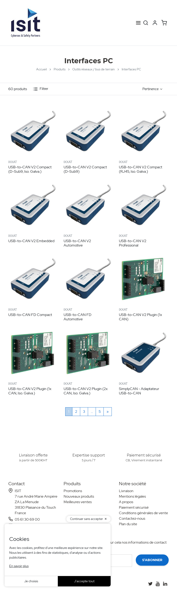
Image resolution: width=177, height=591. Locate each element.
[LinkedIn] (165, 583)
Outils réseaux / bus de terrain (93, 69)
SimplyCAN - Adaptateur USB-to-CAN (139, 391)
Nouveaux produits (79, 496)
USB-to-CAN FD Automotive (77, 316)
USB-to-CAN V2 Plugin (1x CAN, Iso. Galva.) (29, 391)
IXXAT (12, 162)
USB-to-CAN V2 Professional (132, 243)
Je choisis (31, 581)
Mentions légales (132, 496)
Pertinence (150, 89)
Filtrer (40, 89)
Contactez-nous (132, 518)
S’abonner (152, 560)
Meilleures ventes (78, 501)
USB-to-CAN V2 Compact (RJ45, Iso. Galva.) (140, 169)
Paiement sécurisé (134, 507)
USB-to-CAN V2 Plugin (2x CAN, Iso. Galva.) (86, 391)
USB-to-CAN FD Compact (30, 314)
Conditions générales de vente (143, 513)
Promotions (73, 490)
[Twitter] (150, 583)
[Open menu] (138, 23)
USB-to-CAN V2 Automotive (77, 243)
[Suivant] (107, 411)
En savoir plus (19, 566)
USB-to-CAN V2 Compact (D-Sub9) (85, 169)
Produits (59, 69)
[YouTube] (157, 583)
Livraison (126, 490)
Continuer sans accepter (86, 519)
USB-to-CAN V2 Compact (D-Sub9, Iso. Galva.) (30, 169)
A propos (126, 501)
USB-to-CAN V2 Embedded (31, 240)
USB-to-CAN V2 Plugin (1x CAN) (140, 316)
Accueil (41, 69)
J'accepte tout (84, 581)
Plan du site (128, 524)
